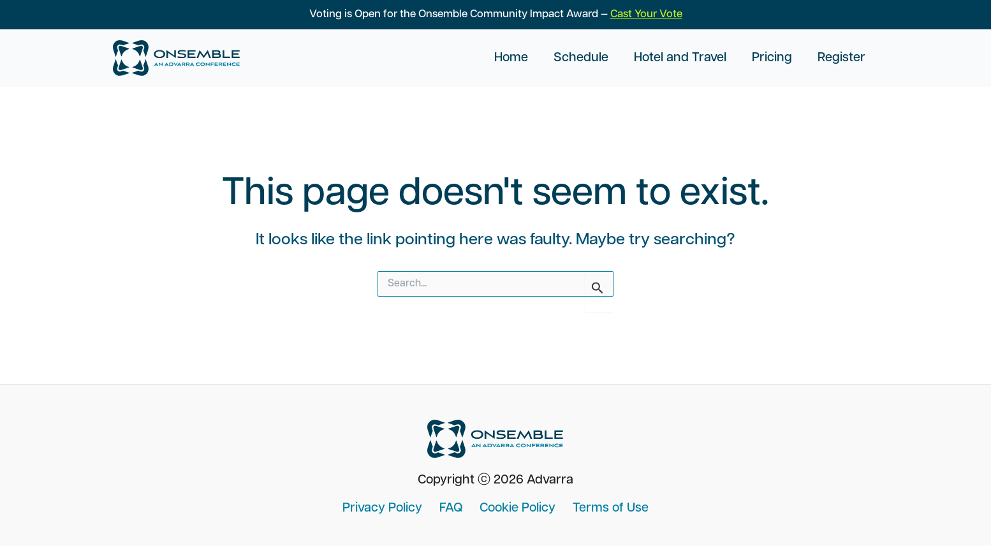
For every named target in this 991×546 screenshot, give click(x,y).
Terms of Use (604, 508)
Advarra (550, 480)
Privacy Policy (389, 508)
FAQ (453, 508)
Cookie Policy (516, 508)
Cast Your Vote (646, 14)
